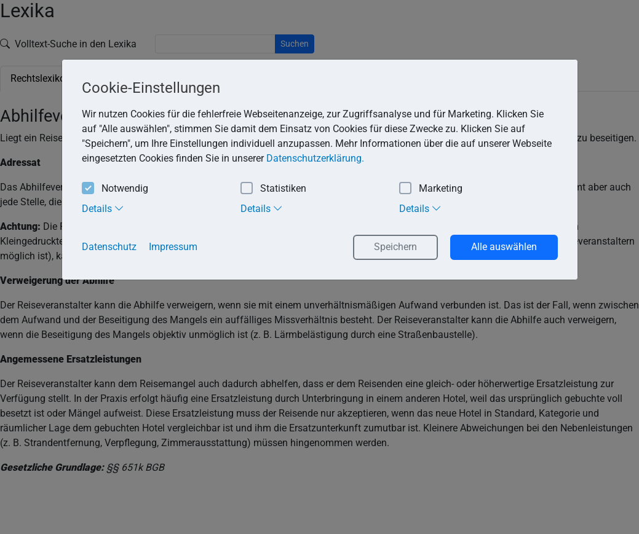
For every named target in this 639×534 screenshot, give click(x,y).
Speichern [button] (395, 247)
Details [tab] (103, 208)
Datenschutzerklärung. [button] (315, 158)
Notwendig (115, 189)
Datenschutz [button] (109, 247)
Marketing (430, 189)
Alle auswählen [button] (504, 247)
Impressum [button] (173, 247)
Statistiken (273, 189)
